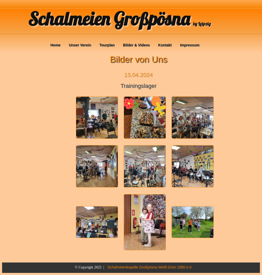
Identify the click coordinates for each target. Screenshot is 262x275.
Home (55, 45)
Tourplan (107, 45)
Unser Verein (80, 45)
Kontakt (165, 45)
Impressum (190, 45)
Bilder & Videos (136, 45)
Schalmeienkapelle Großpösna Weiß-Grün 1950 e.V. (150, 267)
